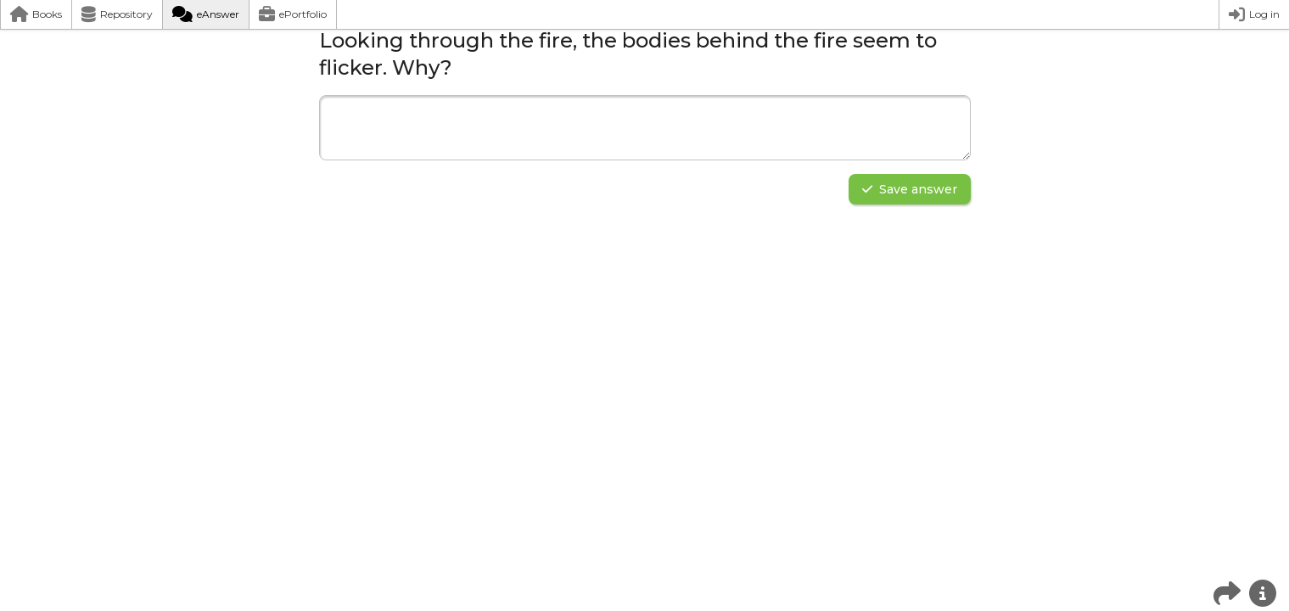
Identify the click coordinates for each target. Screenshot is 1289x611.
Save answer (909, 189)
